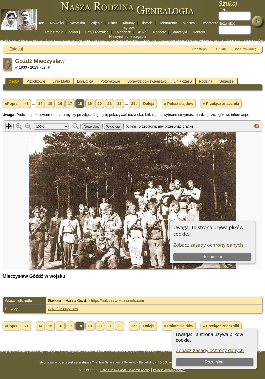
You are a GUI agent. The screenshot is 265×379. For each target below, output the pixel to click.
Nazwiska (77, 23)
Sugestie (226, 81)
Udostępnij (200, 49)
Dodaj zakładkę (244, 49)
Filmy (112, 23)
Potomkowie (110, 81)
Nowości (57, 23)
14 (40, 103)
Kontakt (199, 32)
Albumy (129, 23)
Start (41, 23)
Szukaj (141, 32)
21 (109, 103)
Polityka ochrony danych (169, 370)
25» (134, 103)
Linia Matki (61, 81)
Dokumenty (168, 23)
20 (100, 103)
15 (50, 103)
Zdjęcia (96, 23)
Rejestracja (54, 32)
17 (70, 103)
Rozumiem (214, 362)
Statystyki (179, 32)
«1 (26, 103)
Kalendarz (122, 32)
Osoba (14, 81)
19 (90, 103)
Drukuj (221, 49)
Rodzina (205, 81)
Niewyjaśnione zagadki (127, 36)
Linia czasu (183, 81)
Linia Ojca (85, 81)
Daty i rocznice (97, 32)
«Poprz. (12, 103)
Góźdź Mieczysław (63, 309)
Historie (147, 23)
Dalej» (148, 103)
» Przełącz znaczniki (221, 103)
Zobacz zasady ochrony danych (210, 350)
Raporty (159, 32)
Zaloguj (74, 32)
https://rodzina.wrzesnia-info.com (117, 300)
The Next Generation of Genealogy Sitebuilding (123, 362)
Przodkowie (35, 81)
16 (60, 103)
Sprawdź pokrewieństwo (146, 81)
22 (119, 103)
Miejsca (189, 23)
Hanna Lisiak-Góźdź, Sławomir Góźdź (124, 370)
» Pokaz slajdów (178, 103)
